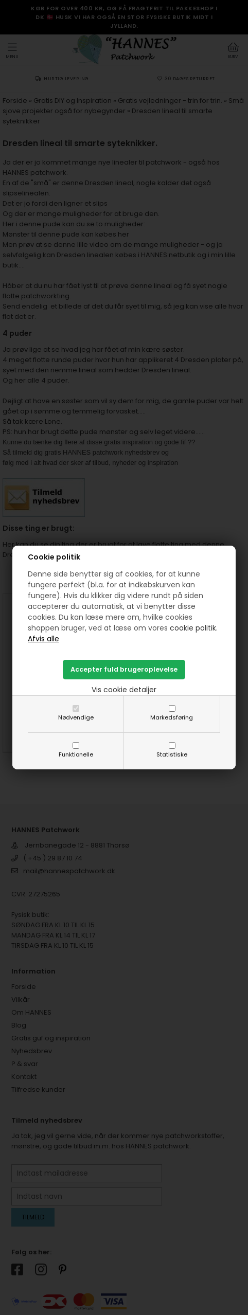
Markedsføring (171, 717)
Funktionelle (76, 754)
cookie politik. (194, 628)
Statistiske (171, 754)
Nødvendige (76, 717)
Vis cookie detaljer (124, 689)
